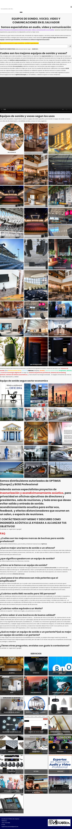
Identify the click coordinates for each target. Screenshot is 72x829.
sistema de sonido (50, 568)
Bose (15, 544)
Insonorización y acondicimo (19, 493)
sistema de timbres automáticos (16, 375)
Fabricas (31, 370)
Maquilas (36, 370)
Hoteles (42, 370)
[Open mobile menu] (71, 6)
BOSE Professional (26, 484)
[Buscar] (70, 46)
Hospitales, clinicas (65, 370)
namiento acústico (50, 493)
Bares (19, 370)
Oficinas (24, 370)
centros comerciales (51, 370)
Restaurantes (12, 370)
